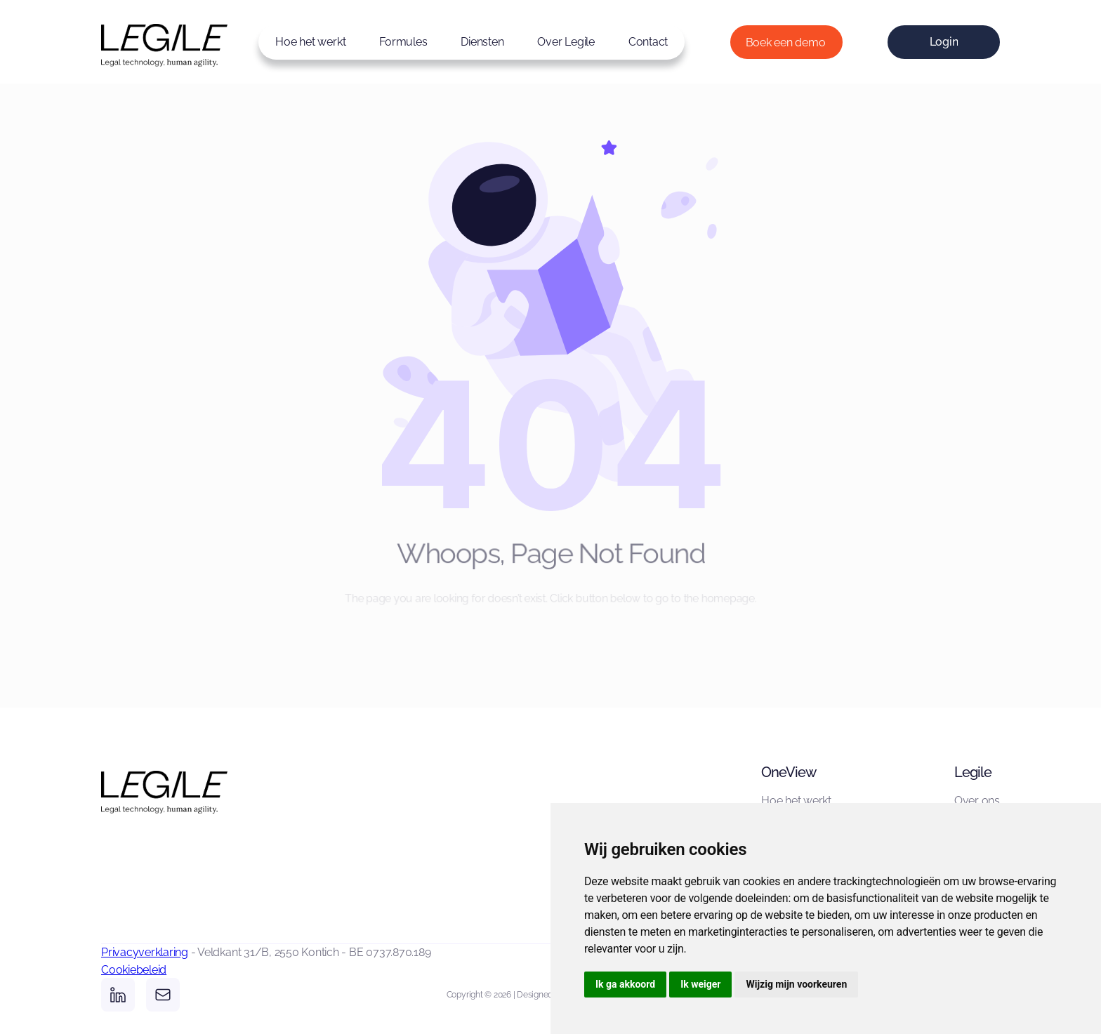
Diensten (482, 41)
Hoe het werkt (310, 41)
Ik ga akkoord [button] (625, 984)
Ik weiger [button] (700, 984)
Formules (403, 41)
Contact (648, 41)
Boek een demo (786, 42)
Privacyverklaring (144, 952)
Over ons (977, 800)
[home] (143, 42)
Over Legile (565, 41)
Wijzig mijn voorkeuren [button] (796, 984)
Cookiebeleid (133, 969)
